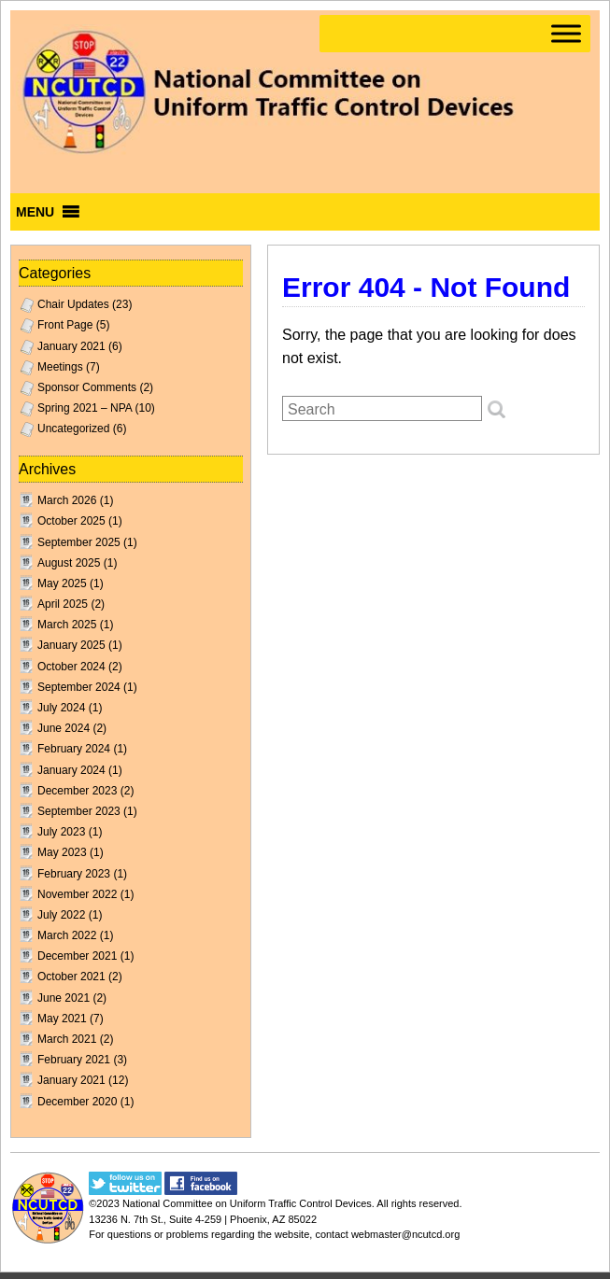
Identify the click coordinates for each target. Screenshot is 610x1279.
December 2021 (77, 956)
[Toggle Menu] (566, 33)
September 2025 (79, 542)
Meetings (60, 366)
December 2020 (77, 1101)
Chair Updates (73, 304)
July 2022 (61, 914)
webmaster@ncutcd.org (405, 1234)
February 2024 (73, 748)
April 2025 (62, 604)
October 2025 (71, 520)
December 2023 (77, 790)
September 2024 (79, 687)
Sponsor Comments (86, 387)
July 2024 (61, 707)
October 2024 (71, 666)
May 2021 (62, 1018)
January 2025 (71, 645)
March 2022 (66, 935)
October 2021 (71, 976)
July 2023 (61, 831)
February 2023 (73, 873)
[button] (35, 212)
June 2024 (63, 728)
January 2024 (71, 770)
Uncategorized (73, 428)
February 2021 (73, 1059)
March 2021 (66, 1039)
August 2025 (68, 562)
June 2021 (63, 998)
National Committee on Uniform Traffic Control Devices (247, 1203)
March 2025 (66, 624)
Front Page (64, 324)
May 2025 (62, 583)
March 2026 (66, 500)
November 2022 (77, 894)
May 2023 (62, 852)
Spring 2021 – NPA (84, 408)
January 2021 (71, 346)
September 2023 (79, 811)
